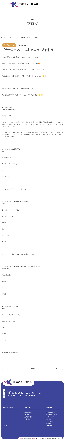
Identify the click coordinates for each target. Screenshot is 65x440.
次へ (57, 368)
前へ (8, 368)
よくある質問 (49, 421)
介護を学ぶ (27, 419)
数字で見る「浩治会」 (52, 414)
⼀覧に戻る (32, 368)
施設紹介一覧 (28, 417)
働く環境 (48, 419)
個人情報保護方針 (26, 438)
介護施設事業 (28, 412)
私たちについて (8, 408)
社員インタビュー (51, 417)
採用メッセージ (50, 412)
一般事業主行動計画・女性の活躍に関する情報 (46, 438)
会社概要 (49, 426)
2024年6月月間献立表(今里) (10, 353)
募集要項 (48, 423)
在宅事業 (26, 414)
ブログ (11, 37)
